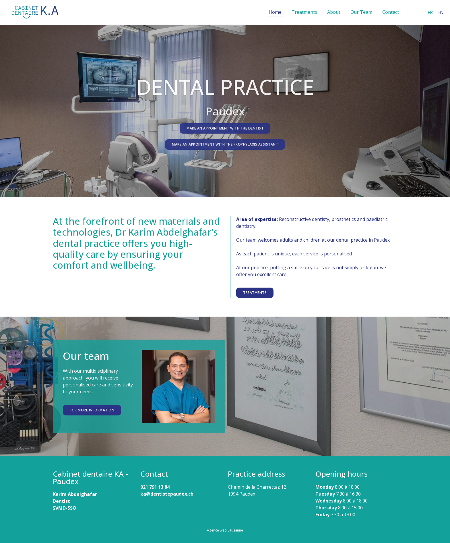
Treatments (304, 12)
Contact (390, 12)
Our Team (361, 12)
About (333, 12)
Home (275, 12)
